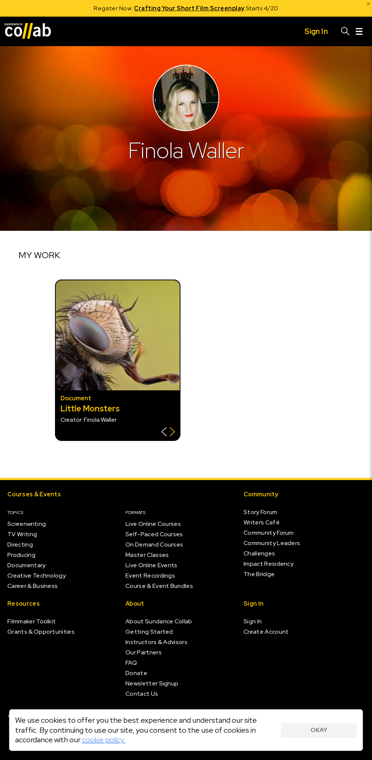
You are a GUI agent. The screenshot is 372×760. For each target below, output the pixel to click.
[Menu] (359, 31)
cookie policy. (103, 739)
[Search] (345, 31)
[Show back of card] (168, 432)
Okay (319, 730)
